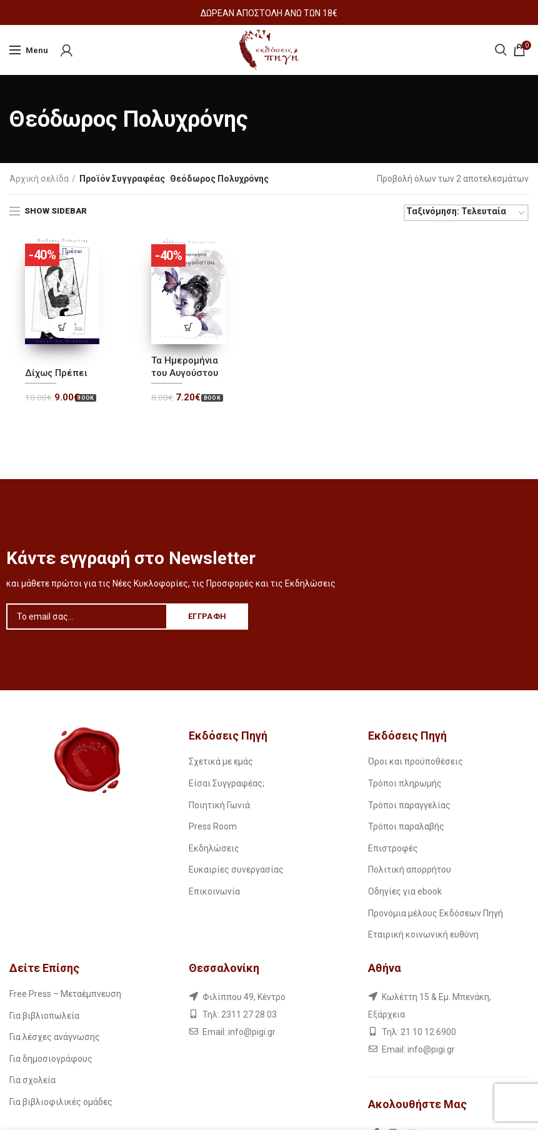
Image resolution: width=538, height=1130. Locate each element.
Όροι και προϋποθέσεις (415, 761)
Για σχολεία (32, 1080)
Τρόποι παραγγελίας (409, 805)
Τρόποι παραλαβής (406, 826)
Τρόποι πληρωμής (405, 783)
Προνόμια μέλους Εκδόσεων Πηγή (435, 913)
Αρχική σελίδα (39, 179)
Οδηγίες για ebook (405, 891)
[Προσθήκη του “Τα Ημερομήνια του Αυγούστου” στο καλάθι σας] (189, 327)
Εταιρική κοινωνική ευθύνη (423, 934)
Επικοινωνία (214, 891)
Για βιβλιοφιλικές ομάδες (60, 1102)
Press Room (213, 826)
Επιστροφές (393, 848)
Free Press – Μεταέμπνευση (65, 994)
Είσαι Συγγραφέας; (226, 783)
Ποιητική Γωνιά (219, 805)
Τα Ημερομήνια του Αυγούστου (184, 367)
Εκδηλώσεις (214, 848)
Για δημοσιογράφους (50, 1059)
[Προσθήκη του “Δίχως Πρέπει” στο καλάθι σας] (62, 327)
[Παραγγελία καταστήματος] (466, 212)
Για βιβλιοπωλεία (44, 1016)
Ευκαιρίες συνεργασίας (236, 870)
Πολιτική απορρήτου (409, 870)
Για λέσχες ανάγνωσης (54, 1037)
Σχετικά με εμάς (221, 761)
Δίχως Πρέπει (56, 373)
